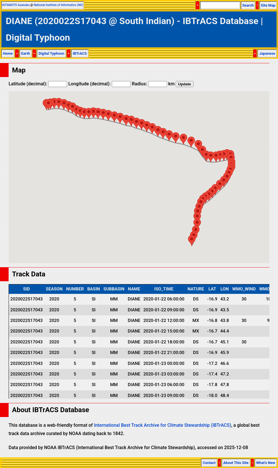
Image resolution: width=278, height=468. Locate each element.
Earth (25, 53)
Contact (209, 463)
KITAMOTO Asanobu (16, 5)
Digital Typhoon (51, 53)
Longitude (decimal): (99, 83)
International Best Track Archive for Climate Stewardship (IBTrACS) (162, 425)
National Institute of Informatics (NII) (58, 5)
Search (248, 5)
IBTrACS (80, 53)
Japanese (267, 53)
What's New (265, 463)
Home (8, 53)
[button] (48, 104)
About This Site (235, 463)
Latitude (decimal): (38, 83)
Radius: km (153, 83)
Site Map (268, 5)
